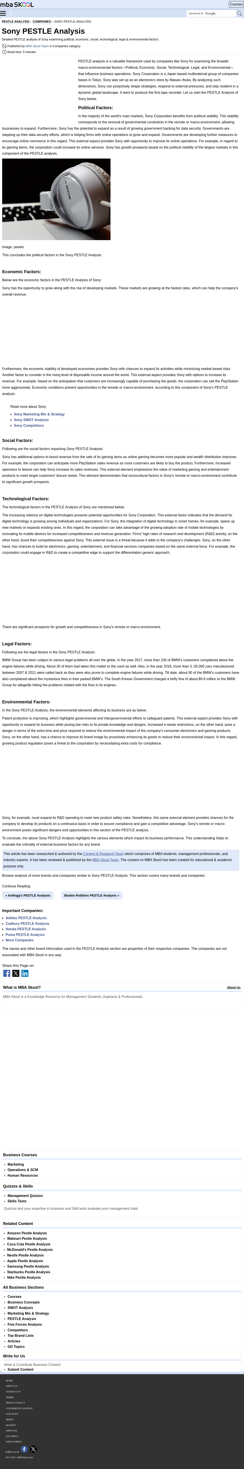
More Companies (20, 940)
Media (10, 1419)
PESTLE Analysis (22, 1319)
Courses (236, 4)
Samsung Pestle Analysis (28, 1266)
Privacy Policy (15, 1402)
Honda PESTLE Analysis (26, 929)
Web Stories (13, 1441)
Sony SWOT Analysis (31, 420)
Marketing (16, 1164)
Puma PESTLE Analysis (25, 935)
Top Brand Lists (21, 1335)
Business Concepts (24, 1302)
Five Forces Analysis (25, 1324)
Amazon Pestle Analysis (27, 1233)
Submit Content (20, 1369)
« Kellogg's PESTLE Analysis (27, 895)
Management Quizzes (25, 1196)
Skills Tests (17, 1201)
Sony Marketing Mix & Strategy (39, 414)
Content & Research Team (103, 854)
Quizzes (11, 1425)
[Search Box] (211, 13)
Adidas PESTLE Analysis (26, 918)
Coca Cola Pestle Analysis (28, 1244)
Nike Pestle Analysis (24, 1277)
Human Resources (23, 1175)
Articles (14, 1341)
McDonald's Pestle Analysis (30, 1249)
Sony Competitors (29, 425)
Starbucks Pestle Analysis (28, 1272)
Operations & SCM (23, 1170)
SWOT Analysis (20, 1308)
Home (9, 1380)
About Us (234, 987)
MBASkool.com (25, 1457)
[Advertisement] (38, 89)
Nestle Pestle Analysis (25, 1255)
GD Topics (16, 1347)
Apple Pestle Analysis (25, 1261)
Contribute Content (19, 1408)
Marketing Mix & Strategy (28, 1313)
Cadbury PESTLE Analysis (27, 923)
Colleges (12, 1413)
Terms (10, 1397)
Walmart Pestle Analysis (27, 1238)
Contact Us (13, 1391)
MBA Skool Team (37, 46)
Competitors (18, 1330)
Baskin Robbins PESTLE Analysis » (91, 895)
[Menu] (5, 13)
